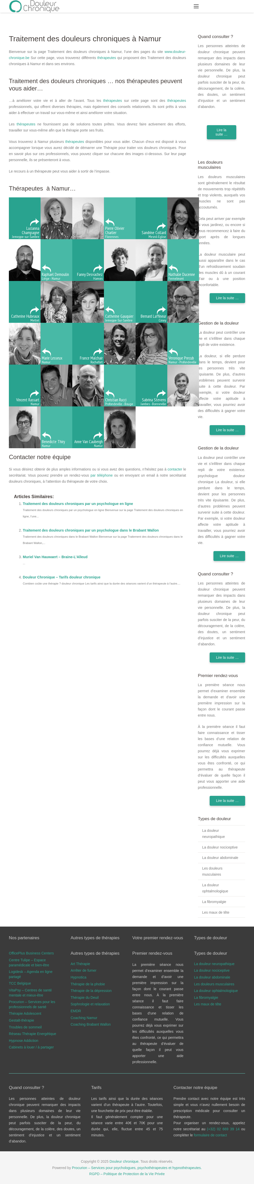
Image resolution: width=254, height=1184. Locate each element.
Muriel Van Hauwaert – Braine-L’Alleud (55, 557)
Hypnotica (78, 977)
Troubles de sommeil (25, 1027)
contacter (175, 469)
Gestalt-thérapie (21, 1020)
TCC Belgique (20, 983)
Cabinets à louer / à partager (31, 1047)
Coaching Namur (84, 1018)
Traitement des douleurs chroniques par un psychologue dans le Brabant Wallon (91, 530)
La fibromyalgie (214, 902)
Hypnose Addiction (23, 1041)
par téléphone (101, 475)
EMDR (76, 1011)
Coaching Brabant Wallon (91, 1024)
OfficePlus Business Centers (31, 953)
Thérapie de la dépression (91, 991)
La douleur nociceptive (220, 847)
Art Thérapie (80, 964)
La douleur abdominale (220, 858)
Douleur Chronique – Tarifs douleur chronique (61, 577)
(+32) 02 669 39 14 (224, 1129)
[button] (196, 6)
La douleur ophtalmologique (215, 888)
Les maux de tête (215, 912)
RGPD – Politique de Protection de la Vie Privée (127, 1174)
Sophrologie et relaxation (90, 1004)
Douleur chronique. (124, 1161)
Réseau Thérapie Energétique (32, 1034)
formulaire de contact (210, 1135)
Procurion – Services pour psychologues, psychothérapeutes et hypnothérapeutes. (137, 1168)
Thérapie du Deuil (85, 997)
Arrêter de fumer (84, 970)
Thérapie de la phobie (88, 984)
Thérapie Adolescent (25, 1013)
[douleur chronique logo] (34, 6)
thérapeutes (106, 58)
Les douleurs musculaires (212, 871)
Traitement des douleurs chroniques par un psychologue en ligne (78, 504)
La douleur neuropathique (213, 834)
